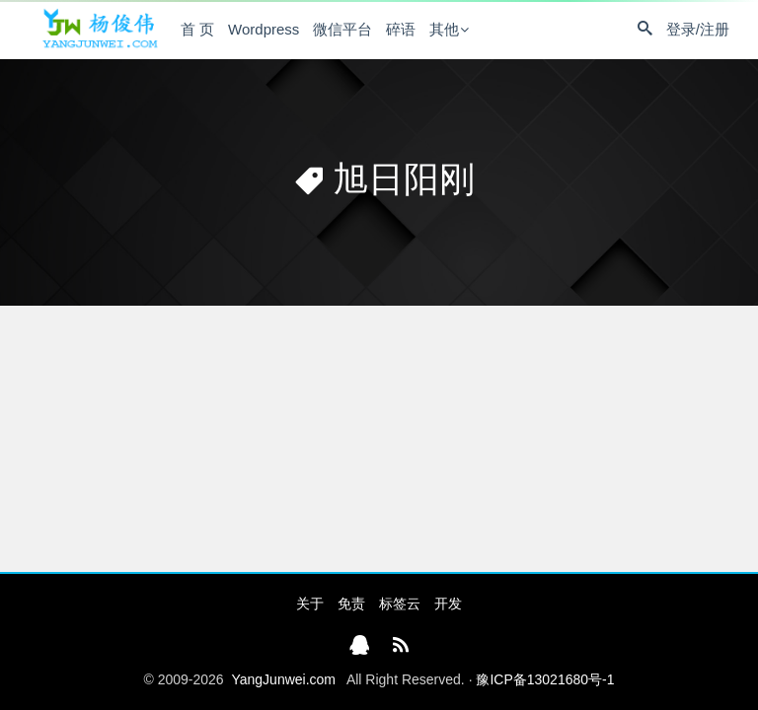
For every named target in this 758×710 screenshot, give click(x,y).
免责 (351, 603)
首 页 (197, 29)
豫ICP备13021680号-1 (545, 679)
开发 (448, 603)
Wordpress (263, 29)
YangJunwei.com (283, 679)
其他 (444, 29)
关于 (310, 603)
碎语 (401, 29)
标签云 (399, 603)
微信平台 (342, 29)
